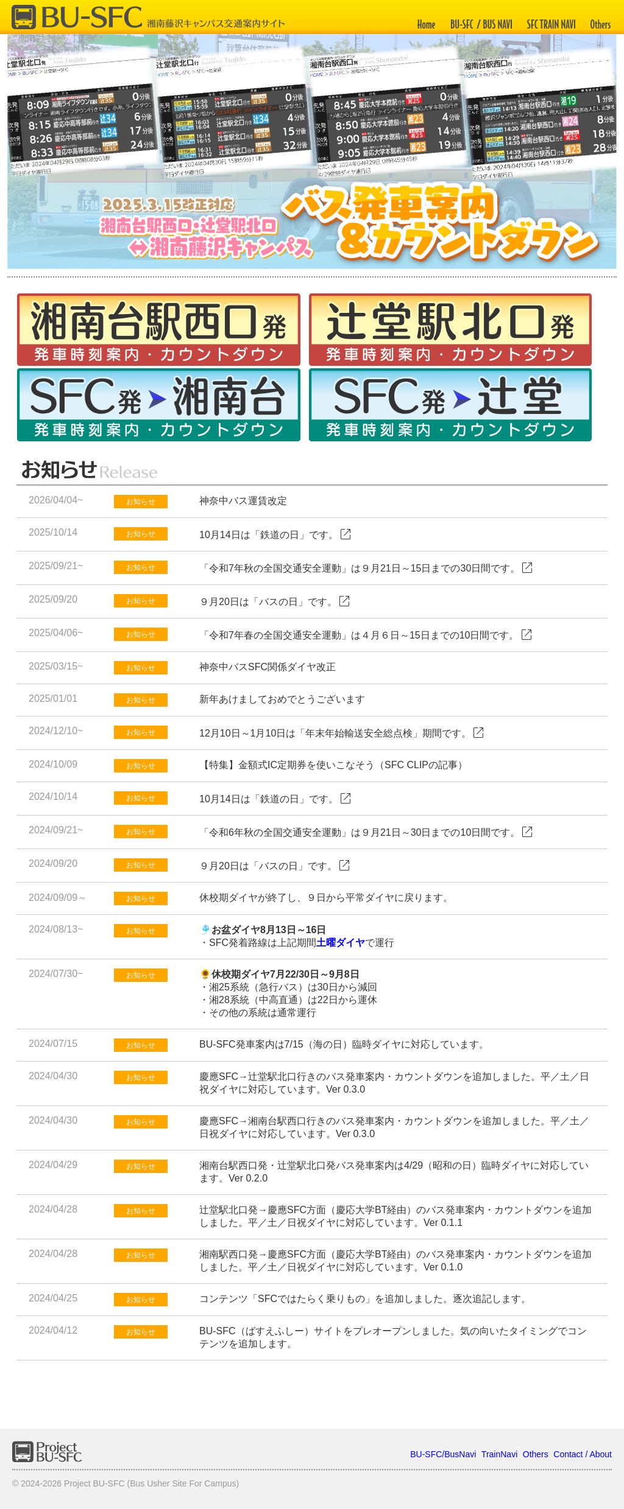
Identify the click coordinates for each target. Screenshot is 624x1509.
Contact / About (582, 1454)
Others (535, 1454)
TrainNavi (499, 1454)
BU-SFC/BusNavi (443, 1454)
